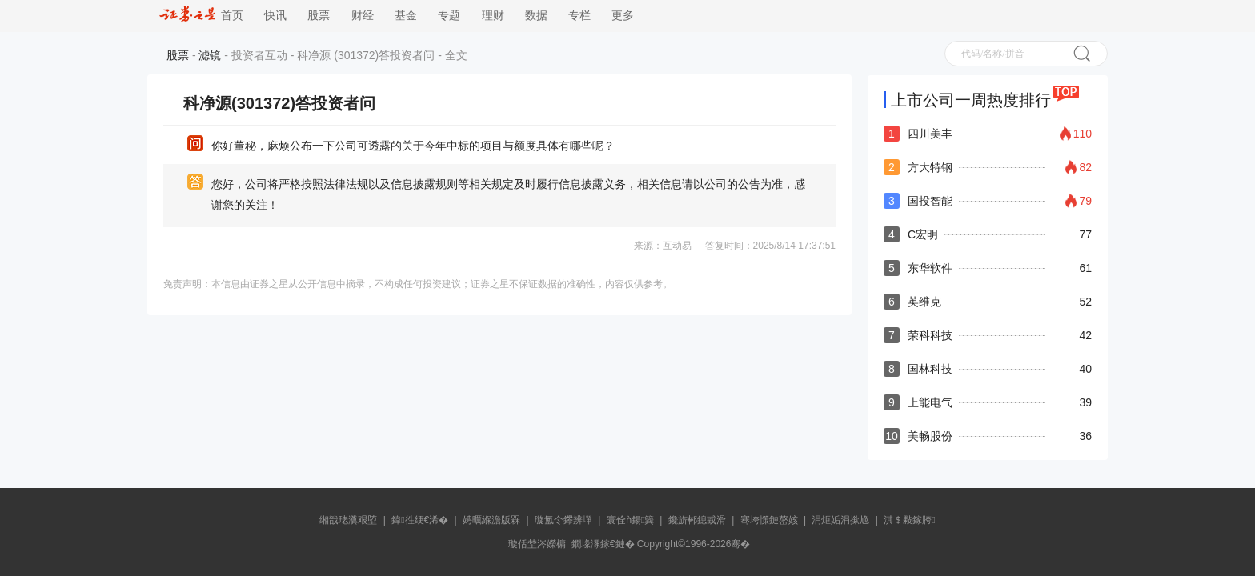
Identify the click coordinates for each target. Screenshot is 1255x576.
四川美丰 (930, 133)
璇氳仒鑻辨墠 (563, 520)
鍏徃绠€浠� (419, 520)
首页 (201, 16)
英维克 (924, 301)
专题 (449, 16)
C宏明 (923, 234)
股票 (318, 16)
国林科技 (930, 368)
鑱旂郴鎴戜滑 (697, 520)
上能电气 (930, 402)
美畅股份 (930, 436)
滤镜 (209, 55)
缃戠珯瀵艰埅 (348, 520)
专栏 (579, 16)
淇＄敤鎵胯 (909, 520)
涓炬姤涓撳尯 (840, 520)
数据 (536, 16)
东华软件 (930, 268)
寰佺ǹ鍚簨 (630, 520)
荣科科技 (930, 335)
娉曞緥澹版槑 (491, 520)
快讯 (275, 16)
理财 (493, 16)
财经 (362, 16)
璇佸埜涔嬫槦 (537, 544)
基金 (406, 16)
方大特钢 (930, 167)
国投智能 (930, 200)
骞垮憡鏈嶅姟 (769, 520)
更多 (622, 16)
